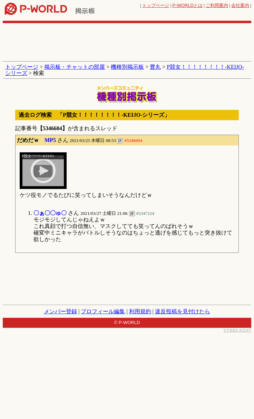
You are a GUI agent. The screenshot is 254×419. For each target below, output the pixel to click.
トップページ (155, 5)
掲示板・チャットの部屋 (74, 67)
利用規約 (140, 311)
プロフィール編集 (103, 311)
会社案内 (240, 5)
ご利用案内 (217, 5)
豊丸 (155, 67)
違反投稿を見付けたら (182, 311)
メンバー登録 (60, 311)
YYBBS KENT (237, 330)
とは (188, 5)
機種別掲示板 (127, 67)
